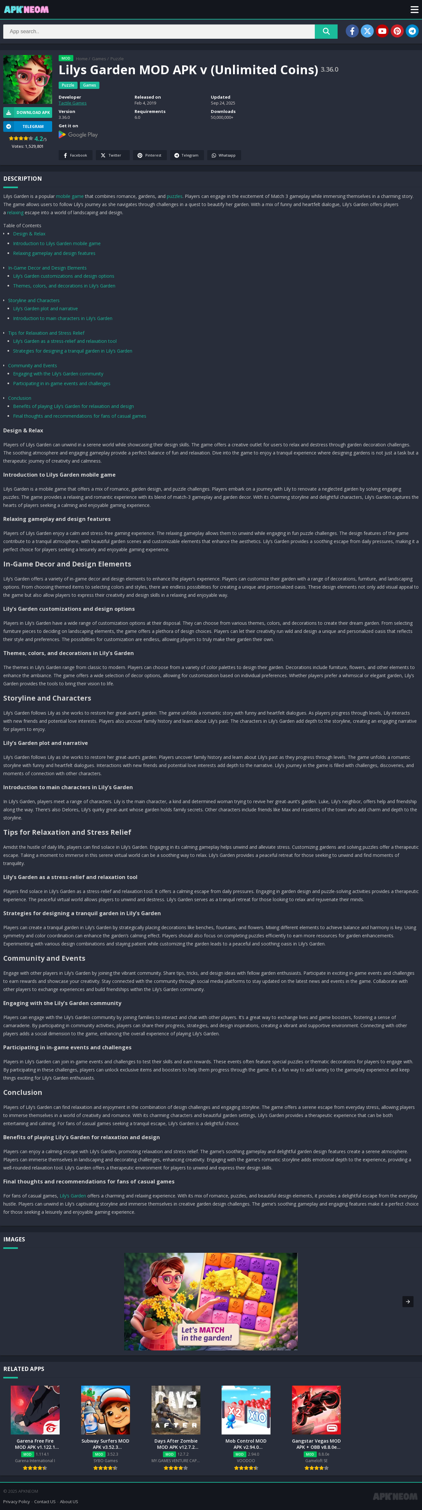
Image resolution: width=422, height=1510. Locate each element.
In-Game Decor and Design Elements (47, 268)
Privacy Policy (16, 1501)
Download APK (26, 112)
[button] (415, 9)
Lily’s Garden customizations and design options (63, 276)
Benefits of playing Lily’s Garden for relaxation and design (73, 406)
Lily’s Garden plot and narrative (45, 308)
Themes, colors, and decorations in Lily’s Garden (64, 286)
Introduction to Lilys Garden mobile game (57, 243)
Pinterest (149, 155)
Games (99, 59)
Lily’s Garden (73, 1196)
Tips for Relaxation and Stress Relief (46, 333)
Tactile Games (73, 103)
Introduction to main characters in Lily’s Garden (62, 318)
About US (69, 1501)
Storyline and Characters (34, 300)
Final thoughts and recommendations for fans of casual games (79, 416)
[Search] (170, 31)
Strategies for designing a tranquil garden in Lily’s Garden (72, 351)
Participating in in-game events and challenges (61, 383)
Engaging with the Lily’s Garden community (58, 374)
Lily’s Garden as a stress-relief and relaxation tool (65, 341)
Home (82, 59)
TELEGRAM (23, 126)
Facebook (75, 155)
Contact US (45, 1501)
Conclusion (19, 398)
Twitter (110, 155)
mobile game (70, 196)
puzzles (174, 196)
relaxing (15, 212)
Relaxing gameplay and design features (54, 253)
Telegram (186, 155)
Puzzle (117, 59)
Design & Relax (29, 234)
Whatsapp (223, 155)
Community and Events (32, 365)
